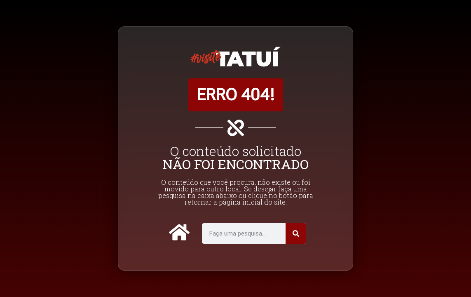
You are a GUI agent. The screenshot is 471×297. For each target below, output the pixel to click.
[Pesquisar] (296, 233)
